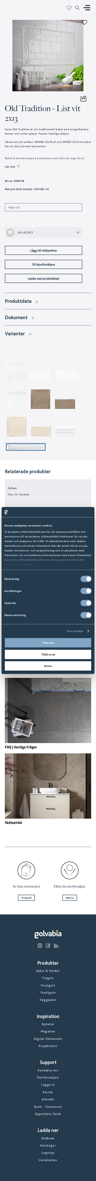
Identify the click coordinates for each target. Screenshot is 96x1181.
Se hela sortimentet (26, 886)
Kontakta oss (48, 1070)
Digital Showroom (48, 1039)
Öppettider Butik (48, 1114)
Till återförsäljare (43, 264)
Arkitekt (48, 1099)
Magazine (48, 1031)
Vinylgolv (48, 985)
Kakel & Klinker (48, 971)
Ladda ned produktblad (43, 278)
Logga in (48, 1085)
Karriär (48, 1092)
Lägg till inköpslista (43, 250)
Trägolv (48, 978)
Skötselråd (13, 822)
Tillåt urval (48, 654)
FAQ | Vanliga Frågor (21, 746)
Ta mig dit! (26, 897)
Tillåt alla (48, 643)
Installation (48, 1160)
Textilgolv (48, 992)
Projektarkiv (48, 1046)
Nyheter (48, 1024)
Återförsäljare (48, 1077)
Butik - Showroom (48, 1107)
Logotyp (47, 1153)
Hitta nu (70, 897)
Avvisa (48, 666)
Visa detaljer (75, 631)
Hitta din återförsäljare (70, 886)
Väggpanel (48, 1000)
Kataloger (48, 1145)
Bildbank (48, 1138)
